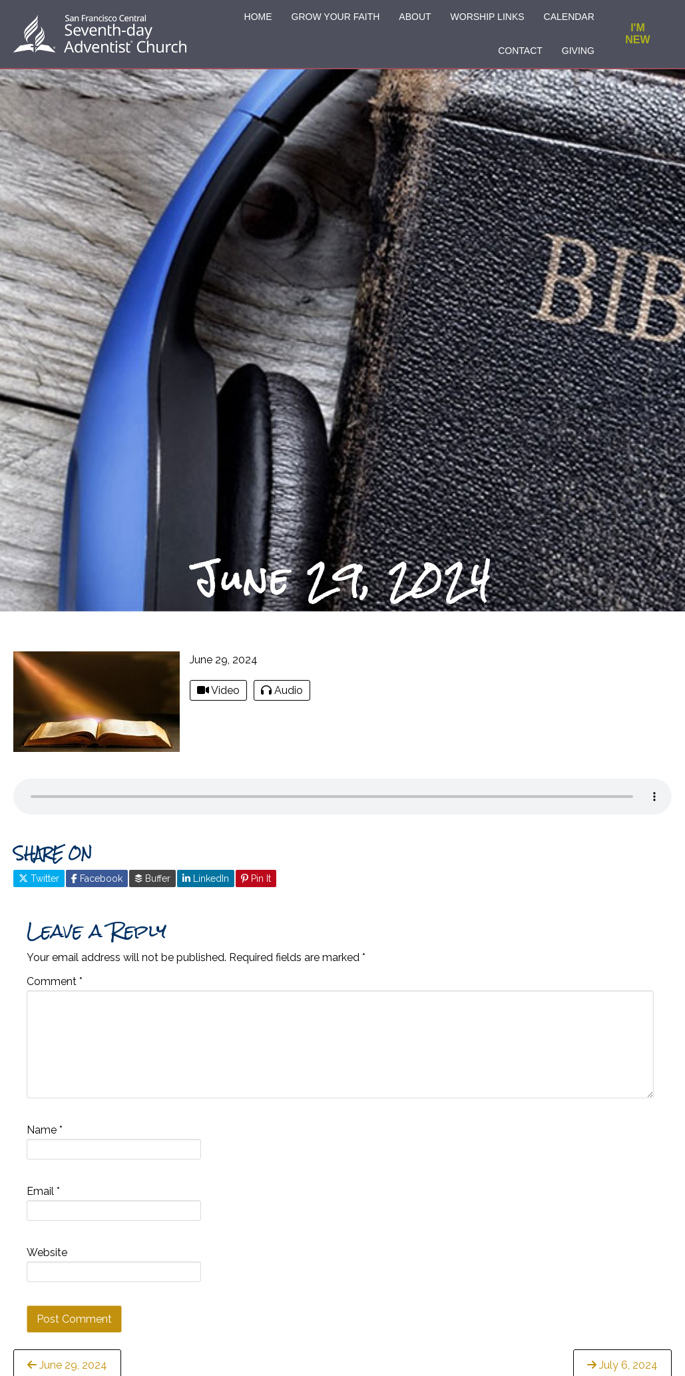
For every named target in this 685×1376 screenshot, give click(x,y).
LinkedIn (205, 885)
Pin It (256, 885)
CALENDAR (569, 16)
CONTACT (520, 50)
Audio (282, 698)
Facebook (96, 885)
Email (43, 1199)
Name (45, 1138)
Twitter (39, 885)
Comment (55, 989)
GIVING (578, 50)
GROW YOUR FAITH (336, 16)
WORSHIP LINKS (488, 16)
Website (47, 1260)
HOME (258, 16)
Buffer (152, 885)
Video (218, 698)
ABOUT (415, 16)
